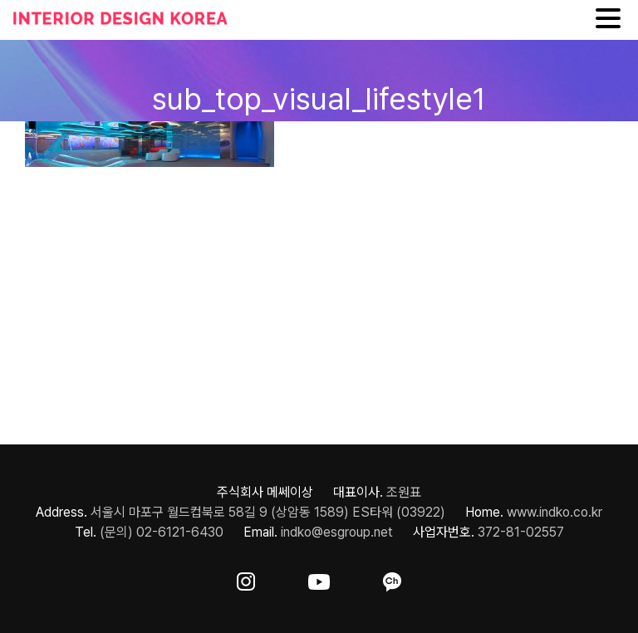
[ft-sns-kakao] (392, 578)
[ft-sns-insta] (246, 578)
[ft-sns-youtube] (319, 578)
